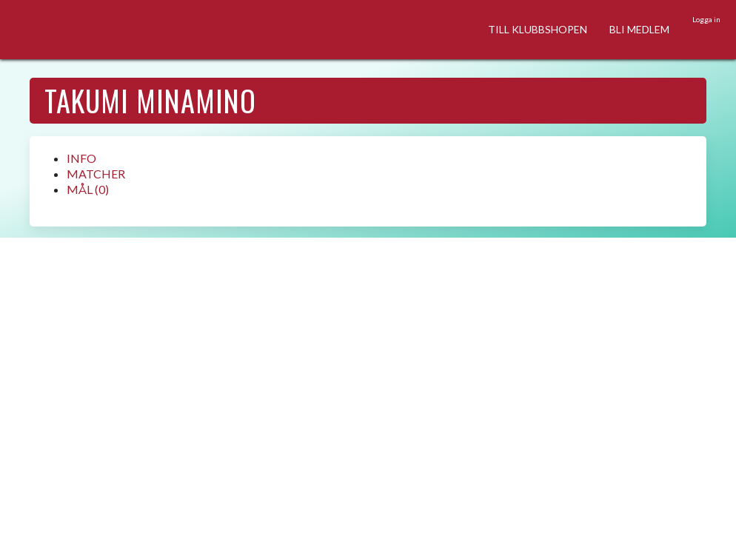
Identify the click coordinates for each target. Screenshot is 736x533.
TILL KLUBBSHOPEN (537, 29)
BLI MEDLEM (639, 29)
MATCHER (96, 174)
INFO (81, 158)
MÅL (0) (88, 189)
